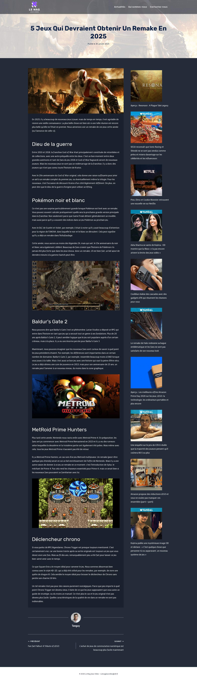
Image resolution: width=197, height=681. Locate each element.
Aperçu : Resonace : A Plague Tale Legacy (149, 105)
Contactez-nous (158, 7)
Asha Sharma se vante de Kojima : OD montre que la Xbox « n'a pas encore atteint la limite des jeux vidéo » (148, 249)
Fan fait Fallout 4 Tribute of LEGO (51, 643)
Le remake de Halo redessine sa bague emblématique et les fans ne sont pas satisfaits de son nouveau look (148, 347)
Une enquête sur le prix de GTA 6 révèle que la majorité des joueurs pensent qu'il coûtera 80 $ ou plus (149, 449)
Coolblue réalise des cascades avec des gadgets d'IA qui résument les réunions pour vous (149, 298)
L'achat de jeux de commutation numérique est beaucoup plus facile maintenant (101, 645)
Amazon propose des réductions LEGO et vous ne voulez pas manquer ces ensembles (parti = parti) (150, 498)
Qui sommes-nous (137, 7)
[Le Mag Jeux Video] (34, 7)
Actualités (119, 7)
